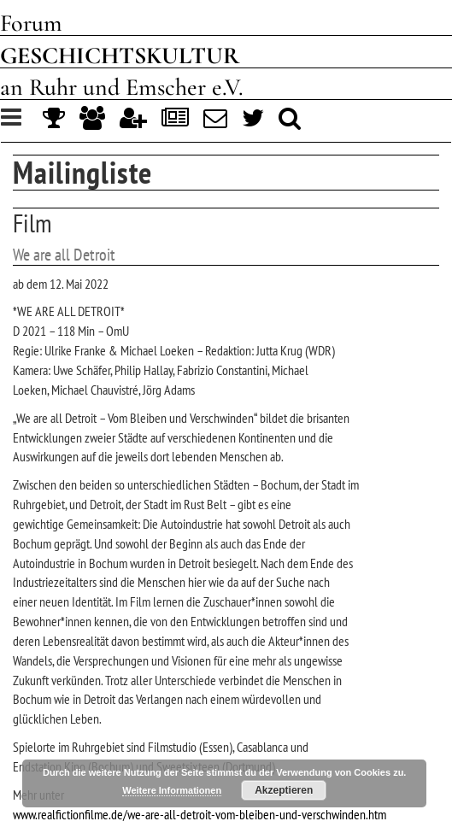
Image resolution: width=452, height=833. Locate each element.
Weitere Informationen (171, 790)
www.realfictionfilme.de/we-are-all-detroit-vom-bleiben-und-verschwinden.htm (199, 814)
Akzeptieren (284, 790)
